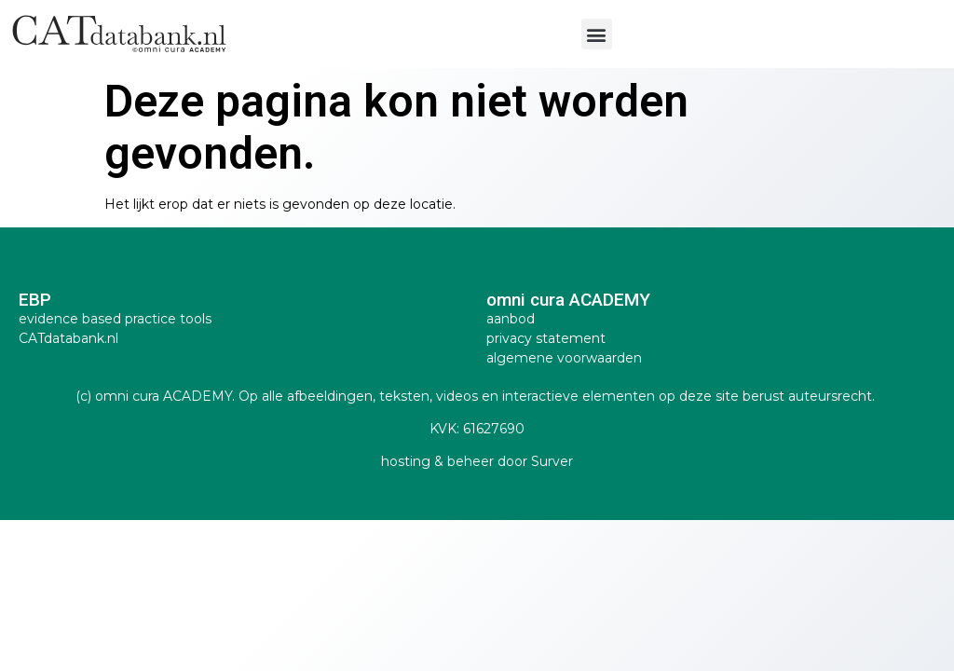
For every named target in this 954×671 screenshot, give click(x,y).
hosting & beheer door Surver (477, 461)
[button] (596, 34)
